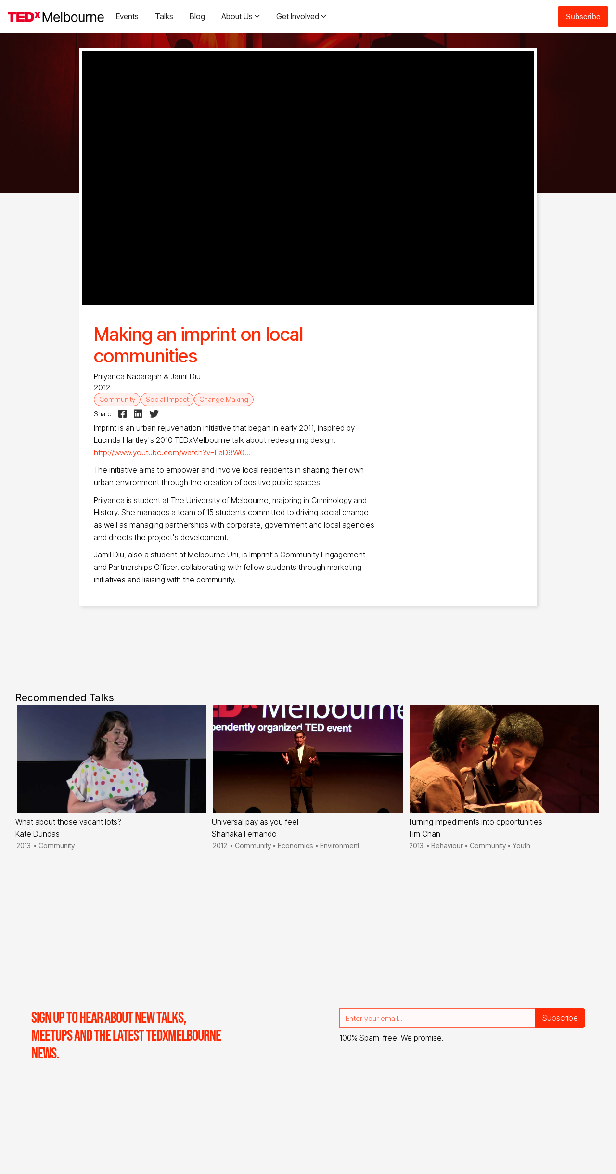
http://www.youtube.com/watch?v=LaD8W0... (172, 452)
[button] (241, 16)
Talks (164, 16)
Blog (197, 16)
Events (127, 16)
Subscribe (583, 16)
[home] (56, 16)
